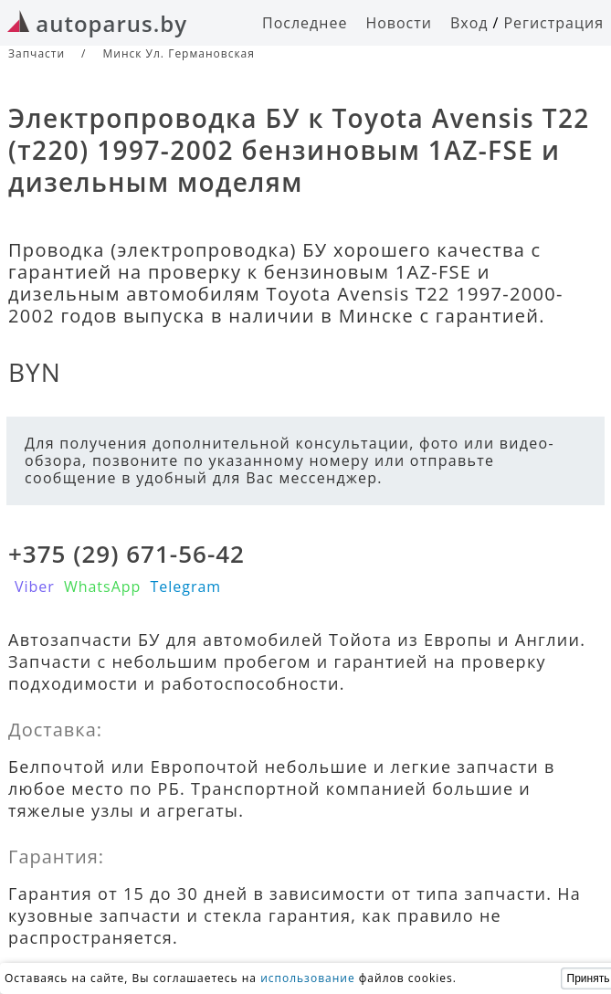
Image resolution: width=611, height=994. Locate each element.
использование (307, 978)
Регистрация (553, 23)
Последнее (304, 23)
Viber (35, 586)
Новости (398, 23)
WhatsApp (103, 586)
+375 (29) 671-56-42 (126, 553)
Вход (469, 23)
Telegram (185, 586)
